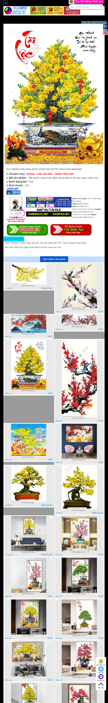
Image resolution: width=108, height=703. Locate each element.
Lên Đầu (101, 685)
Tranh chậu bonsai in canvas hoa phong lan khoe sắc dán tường (79, 677)
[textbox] (86, 7)
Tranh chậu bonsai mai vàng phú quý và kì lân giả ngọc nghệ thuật (29, 677)
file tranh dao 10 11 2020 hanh (79, 327)
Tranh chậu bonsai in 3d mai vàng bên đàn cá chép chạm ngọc (29, 636)
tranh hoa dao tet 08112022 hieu (79, 460)
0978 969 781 (101, 662)
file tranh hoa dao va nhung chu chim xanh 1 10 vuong (79, 309)
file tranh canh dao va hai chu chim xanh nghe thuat (79, 418)
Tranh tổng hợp (64, 174)
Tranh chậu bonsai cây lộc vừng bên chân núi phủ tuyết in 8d (79, 594)
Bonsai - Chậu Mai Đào (39, 174)
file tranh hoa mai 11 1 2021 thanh (29, 286)
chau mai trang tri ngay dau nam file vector (29, 503)
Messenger (101, 677)
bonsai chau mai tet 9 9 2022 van (29, 552)
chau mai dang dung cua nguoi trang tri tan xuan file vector (79, 510)
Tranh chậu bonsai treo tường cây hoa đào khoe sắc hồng (29, 594)
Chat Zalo (101, 670)
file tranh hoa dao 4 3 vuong (29, 334)
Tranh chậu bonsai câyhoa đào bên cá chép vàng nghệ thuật (79, 552)
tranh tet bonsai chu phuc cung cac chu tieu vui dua (29, 457)
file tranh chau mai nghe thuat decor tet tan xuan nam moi (29, 391)
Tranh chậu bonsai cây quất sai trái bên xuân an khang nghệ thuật (79, 636)
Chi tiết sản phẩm (14, 239)
